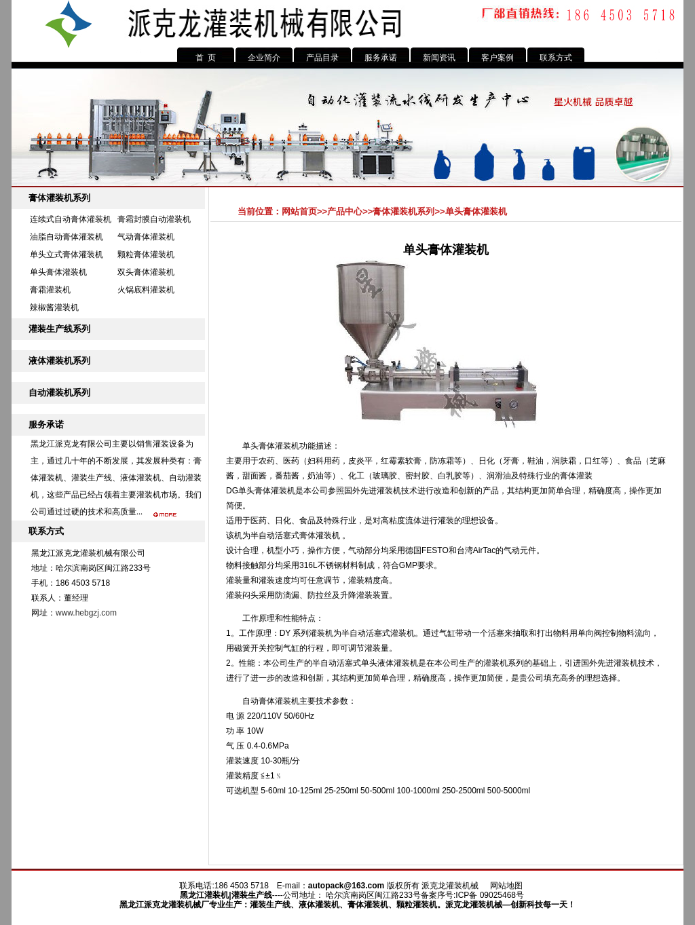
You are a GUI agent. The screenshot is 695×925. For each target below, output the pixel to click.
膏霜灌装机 (50, 290)
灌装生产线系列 (59, 329)
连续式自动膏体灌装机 (70, 219)
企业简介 (264, 57)
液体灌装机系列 (59, 361)
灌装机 (216, 895)
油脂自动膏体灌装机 (66, 237)
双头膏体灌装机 (145, 272)
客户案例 (497, 57)
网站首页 (299, 211)
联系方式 (556, 57)
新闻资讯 (439, 57)
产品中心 (344, 211)
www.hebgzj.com (86, 613)
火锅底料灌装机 (145, 290)
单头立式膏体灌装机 (66, 254)
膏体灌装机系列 (59, 198)
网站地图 (506, 885)
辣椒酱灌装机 (54, 307)
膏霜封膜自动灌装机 (154, 219)
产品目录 (322, 57)
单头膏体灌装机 (58, 272)
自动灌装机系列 (59, 393)
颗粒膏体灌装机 (145, 254)
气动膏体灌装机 (145, 237)
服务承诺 (380, 57)
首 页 (206, 57)
